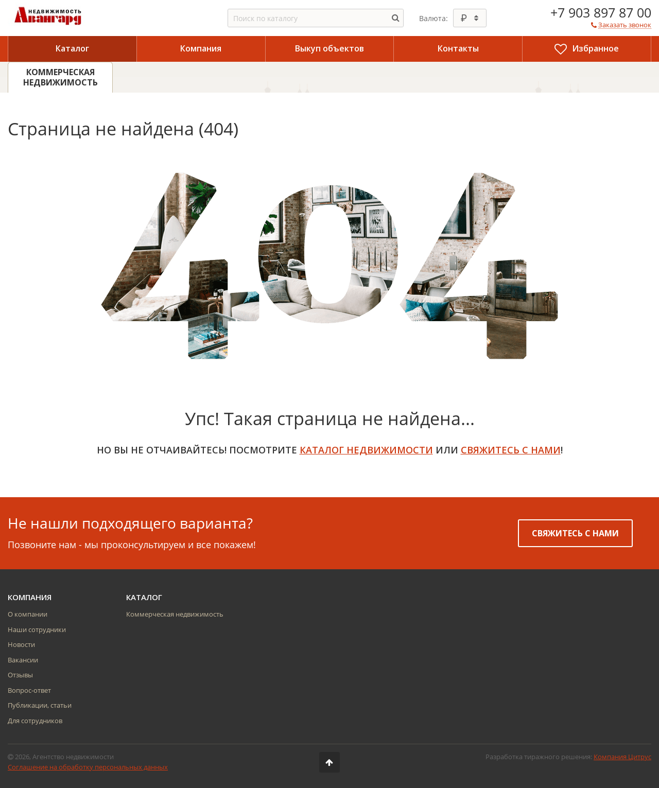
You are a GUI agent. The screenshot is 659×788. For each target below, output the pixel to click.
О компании (27, 614)
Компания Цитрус (622, 756)
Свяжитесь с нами (575, 533)
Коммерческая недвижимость (174, 614)
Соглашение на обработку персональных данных (88, 767)
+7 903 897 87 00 (600, 12)
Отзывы (20, 674)
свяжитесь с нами (511, 450)
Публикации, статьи (40, 705)
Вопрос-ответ (29, 690)
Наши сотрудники (37, 629)
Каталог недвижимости (366, 450)
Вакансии (23, 659)
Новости (21, 644)
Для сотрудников (35, 720)
